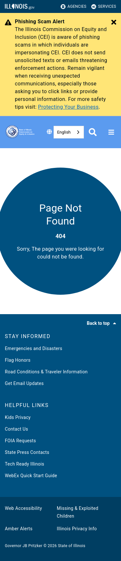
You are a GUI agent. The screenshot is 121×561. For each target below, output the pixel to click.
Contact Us (16, 429)
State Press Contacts (27, 452)
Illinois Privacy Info (77, 528)
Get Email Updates (24, 383)
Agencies (73, 6)
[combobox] (69, 132)
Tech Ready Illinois (24, 464)
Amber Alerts (19, 528)
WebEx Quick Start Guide (31, 475)
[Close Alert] (113, 23)
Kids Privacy (18, 417)
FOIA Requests (20, 440)
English (64, 132)
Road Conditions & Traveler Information (46, 371)
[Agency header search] (93, 132)
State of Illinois (71, 546)
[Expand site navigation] (111, 132)
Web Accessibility (23, 508)
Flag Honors (18, 360)
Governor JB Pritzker (23, 546)
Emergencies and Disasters (33, 348)
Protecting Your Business (68, 107)
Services (103, 6)
